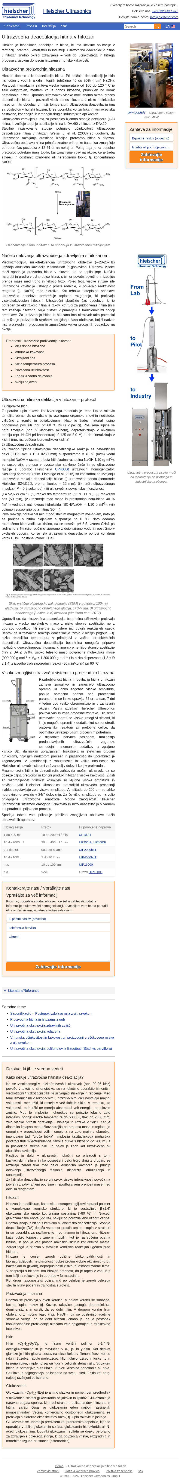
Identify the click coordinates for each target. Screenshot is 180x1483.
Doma (59, 1465)
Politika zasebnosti (119, 1470)
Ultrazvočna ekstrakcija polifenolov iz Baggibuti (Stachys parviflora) (61, 1048)
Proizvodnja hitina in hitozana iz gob (37, 1019)
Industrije (49, 26)
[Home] (18, 10)
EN (167, 26)
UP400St (62, 469)
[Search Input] (139, 26)
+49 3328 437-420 (165, 11)
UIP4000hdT (137, 112)
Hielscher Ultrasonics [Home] (67, 11)
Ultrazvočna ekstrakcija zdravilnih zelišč (40, 1025)
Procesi (31, 26)
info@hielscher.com (164, 17)
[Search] (157, 26)
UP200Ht (85, 842)
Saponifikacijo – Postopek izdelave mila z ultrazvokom (51, 1013)
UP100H (85, 835)
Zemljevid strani (48, 1470)
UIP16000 (86, 864)
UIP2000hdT (88, 849)
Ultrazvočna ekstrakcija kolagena (35, 1031)
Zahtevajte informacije (151, 157)
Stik (64, 26)
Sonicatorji (12, 26)
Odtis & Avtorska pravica (82, 1470)
